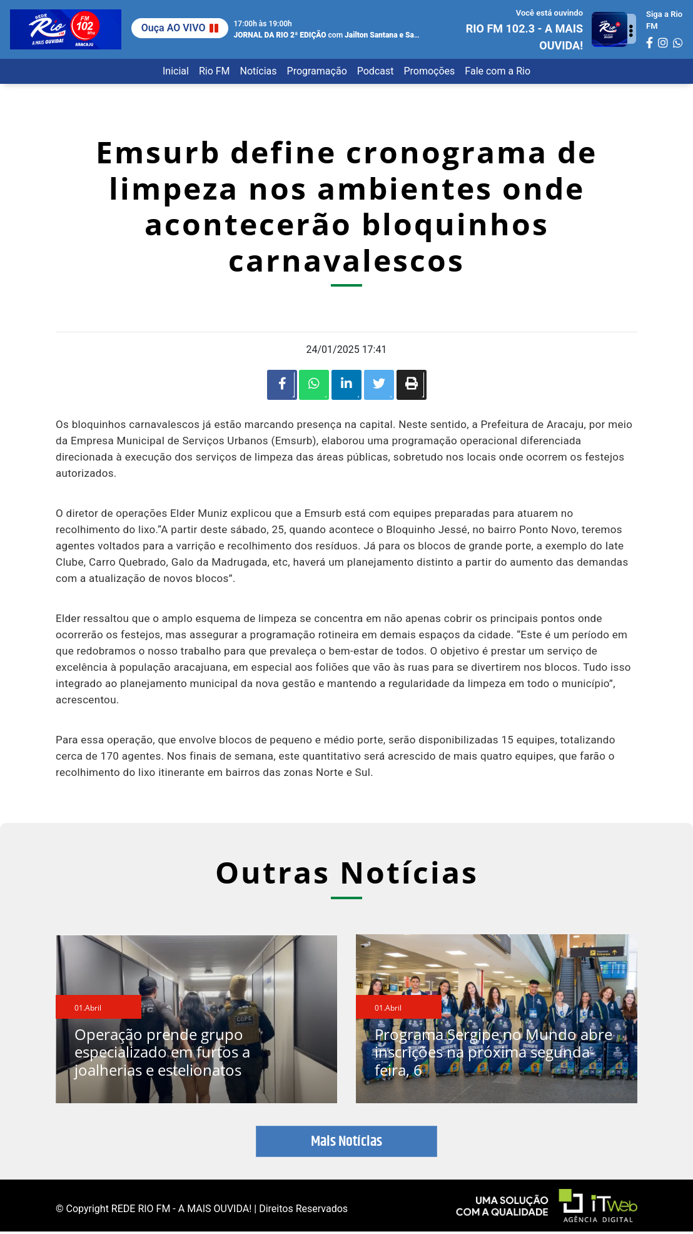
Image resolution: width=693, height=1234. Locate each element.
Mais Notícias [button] (346, 1144)
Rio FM (214, 71)
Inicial (176, 71)
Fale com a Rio (497, 71)
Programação (317, 71)
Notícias (258, 71)
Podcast (375, 71)
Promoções (429, 71)
